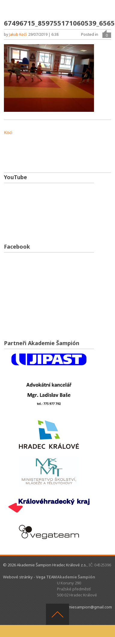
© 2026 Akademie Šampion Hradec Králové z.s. (45, 565)
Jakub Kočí (17, 34)
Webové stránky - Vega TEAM (30, 577)
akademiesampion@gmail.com (84, 607)
